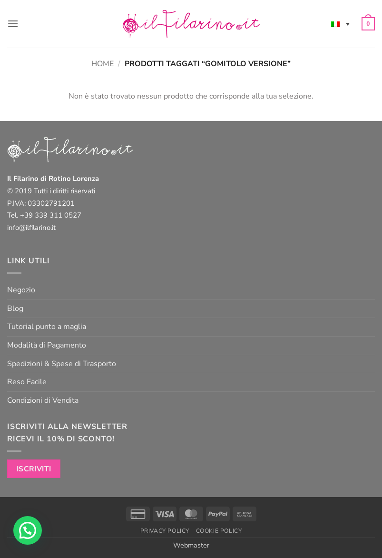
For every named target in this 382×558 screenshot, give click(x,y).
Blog (15, 308)
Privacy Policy (165, 531)
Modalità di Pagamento (46, 345)
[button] (13, 23)
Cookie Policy (219, 531)
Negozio (21, 290)
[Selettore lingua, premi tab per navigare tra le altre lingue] (340, 24)
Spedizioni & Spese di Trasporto (61, 364)
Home (102, 64)
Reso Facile (27, 382)
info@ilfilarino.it (31, 227)
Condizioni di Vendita (42, 400)
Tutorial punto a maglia (46, 326)
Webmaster (191, 545)
